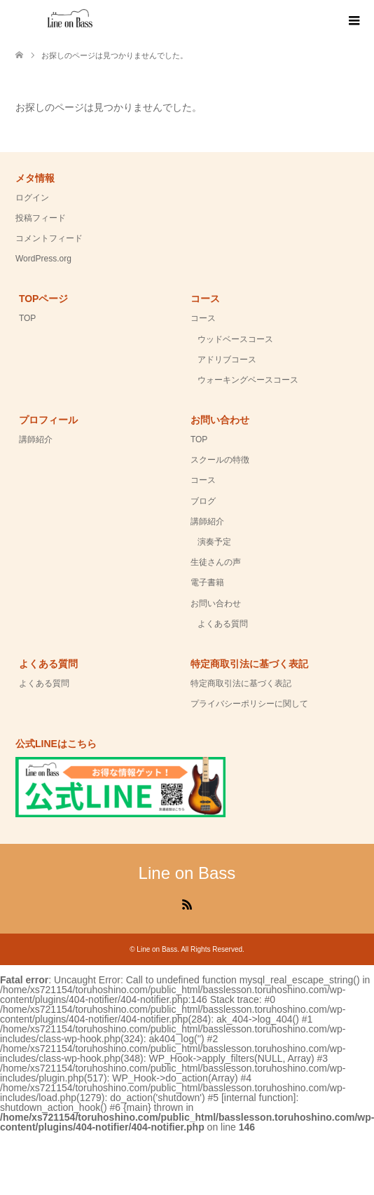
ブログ (203, 501)
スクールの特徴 (220, 460)
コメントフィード (49, 238)
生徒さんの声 (216, 562)
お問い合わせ (216, 603)
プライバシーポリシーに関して (249, 704)
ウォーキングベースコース (248, 380)
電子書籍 (207, 582)
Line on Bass (187, 872)
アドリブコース (227, 359)
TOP (27, 318)
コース (203, 318)
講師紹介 (36, 439)
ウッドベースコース (235, 339)
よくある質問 (223, 624)
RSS (187, 903)
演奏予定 (214, 542)
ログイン (32, 198)
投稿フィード (40, 218)
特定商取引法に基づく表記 (241, 683)
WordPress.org (43, 259)
